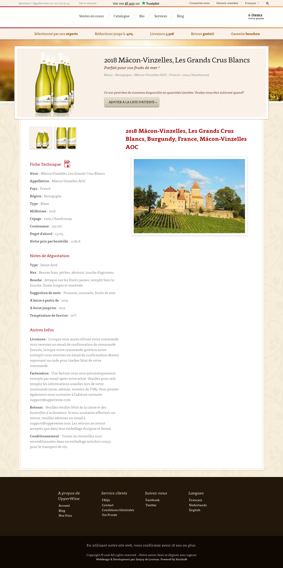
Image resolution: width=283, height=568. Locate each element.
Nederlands (198, 505)
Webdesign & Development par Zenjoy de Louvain (127, 559)
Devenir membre (227, 3)
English (194, 510)
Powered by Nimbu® (174, 559)
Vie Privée (109, 515)
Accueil (64, 505)
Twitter (151, 505)
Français (252, 3)
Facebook (152, 500)
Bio (142, 16)
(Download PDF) (67, 164)
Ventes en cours (91, 16)
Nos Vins (65, 515)
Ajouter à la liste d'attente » (133, 102)
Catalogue (122, 16)
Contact (107, 505)
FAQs (106, 500)
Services (160, 16)
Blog (180, 16)
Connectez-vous (199, 3)
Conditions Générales (118, 510)
